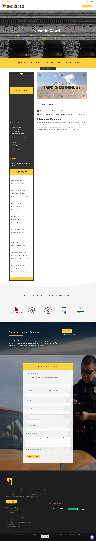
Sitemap (35, 534)
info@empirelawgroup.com (14, 526)
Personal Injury (74, 534)
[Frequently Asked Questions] (67, 331)
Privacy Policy (62, 534)
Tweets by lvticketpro (54, 480)
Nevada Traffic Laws (81, 534)
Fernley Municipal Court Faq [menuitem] (46, 104)
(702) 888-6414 (45, 345)
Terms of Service (68, 534)
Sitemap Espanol (49, 534)
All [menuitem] (37, 104)
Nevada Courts (15, 177)
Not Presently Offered (17, 153)
